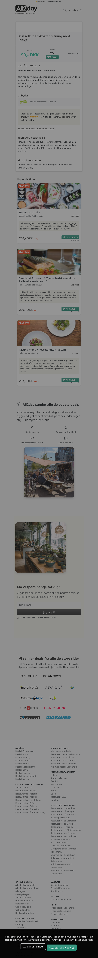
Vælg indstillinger (33, 946)
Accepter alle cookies (61, 947)
